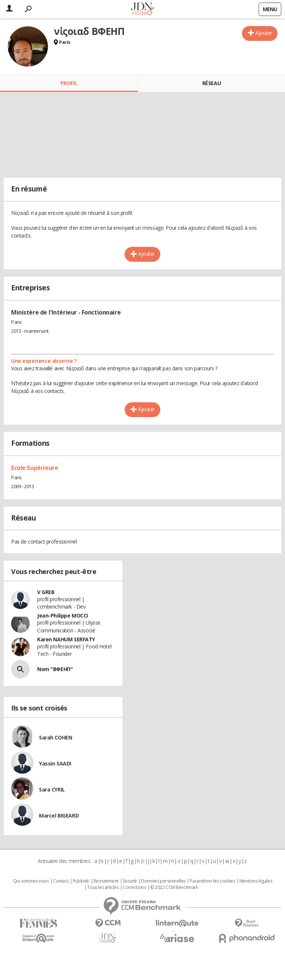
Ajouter (263, 32)
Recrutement (106, 881)
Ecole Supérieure (34, 468)
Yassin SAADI (55, 763)
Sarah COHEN (55, 737)
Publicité (81, 881)
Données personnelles (163, 881)
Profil (68, 83)
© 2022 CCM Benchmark (174, 887)
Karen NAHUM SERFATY (66, 639)
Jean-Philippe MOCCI (62, 615)
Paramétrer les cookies (212, 881)
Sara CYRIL (52, 789)
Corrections (134, 887)
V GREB (45, 592)
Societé (130, 881)
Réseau (211, 83)
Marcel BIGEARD (59, 815)
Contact (60, 881)
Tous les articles (102, 887)
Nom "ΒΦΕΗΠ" (55, 669)
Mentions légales (255, 881)
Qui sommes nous (31, 881)
